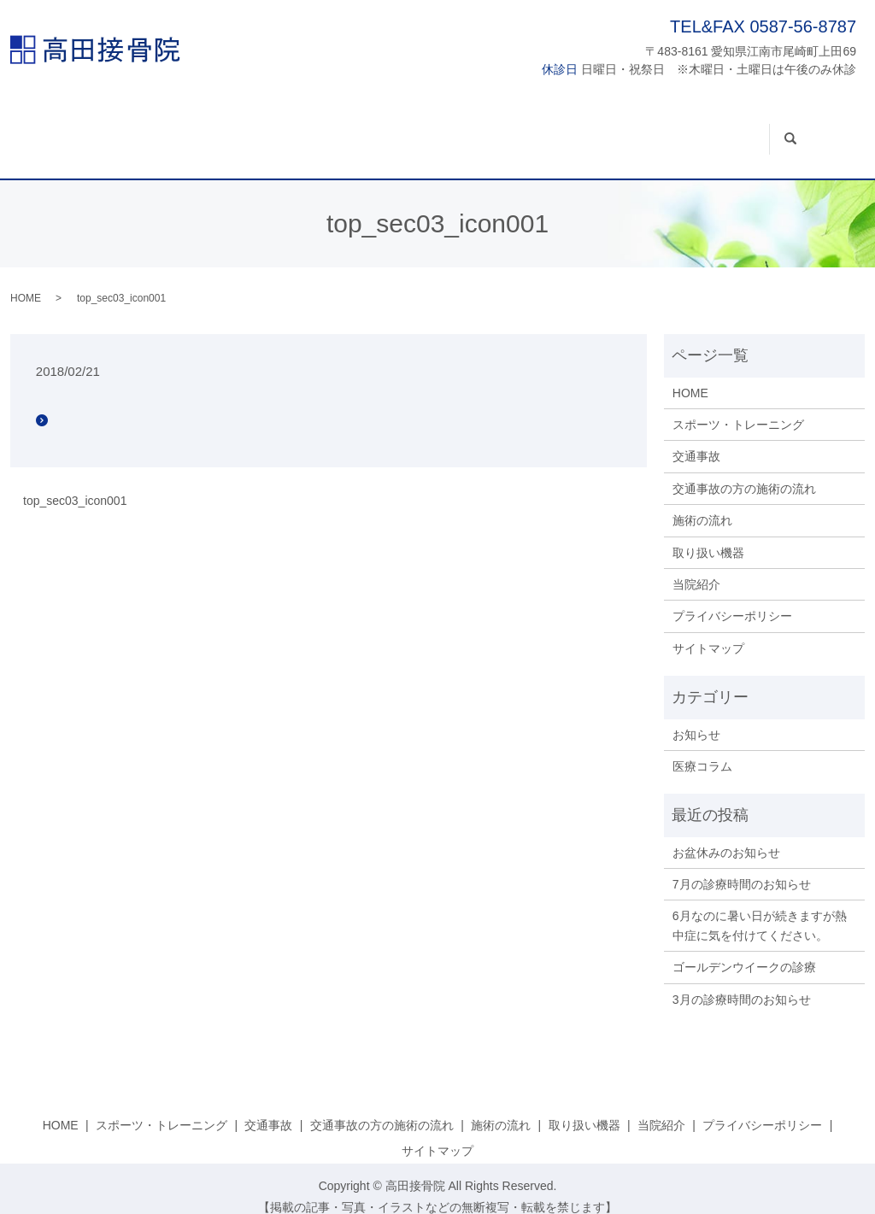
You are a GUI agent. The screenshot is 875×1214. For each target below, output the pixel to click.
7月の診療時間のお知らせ (741, 868)
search (829, 121)
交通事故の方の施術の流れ (434, 131)
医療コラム (702, 749)
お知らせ (696, 717)
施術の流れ (566, 131)
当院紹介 (754, 131)
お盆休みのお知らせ (726, 835)
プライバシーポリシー (732, 600)
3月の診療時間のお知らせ (741, 982)
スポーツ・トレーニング (186, 131)
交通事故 (308, 131)
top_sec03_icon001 (74, 483)
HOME (72, 131)
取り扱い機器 (664, 131)
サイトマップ (708, 631)
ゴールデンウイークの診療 (744, 951)
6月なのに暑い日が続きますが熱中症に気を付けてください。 (759, 909)
